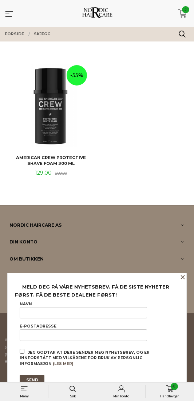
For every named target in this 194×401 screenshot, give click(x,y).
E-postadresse (83, 332)
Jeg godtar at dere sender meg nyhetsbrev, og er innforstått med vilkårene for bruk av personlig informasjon (85, 357)
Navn (83, 310)
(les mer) (63, 363)
